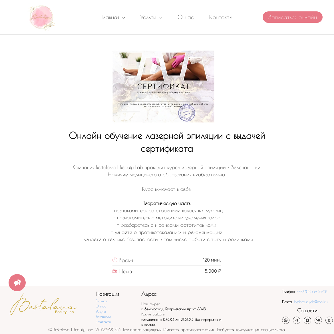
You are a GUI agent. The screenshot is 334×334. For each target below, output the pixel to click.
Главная (101, 301)
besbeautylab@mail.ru (311, 301)
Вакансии (103, 316)
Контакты (103, 321)
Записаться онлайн (292, 17)
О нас (101, 306)
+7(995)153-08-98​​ (312, 291)
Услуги (101, 311)
